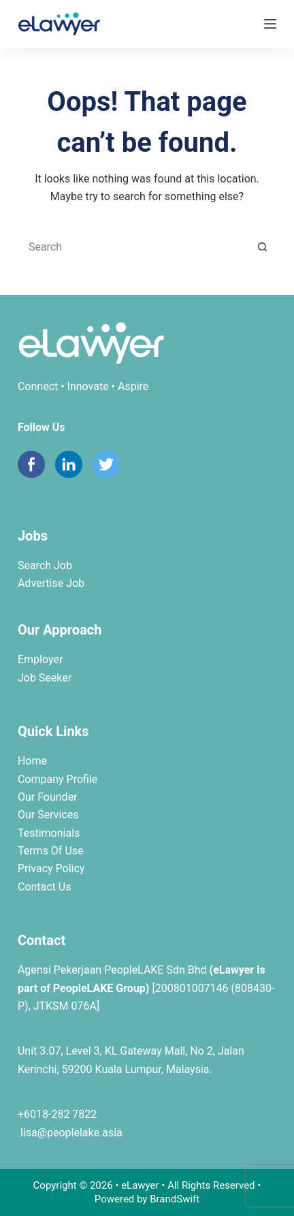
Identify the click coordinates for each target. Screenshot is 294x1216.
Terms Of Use (51, 850)
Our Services (48, 814)
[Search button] (262, 247)
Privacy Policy (51, 868)
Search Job (45, 565)
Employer (40, 659)
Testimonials (49, 833)
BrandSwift (174, 1199)
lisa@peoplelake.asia (70, 1132)
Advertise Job (51, 583)
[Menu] (270, 24)
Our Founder (48, 796)
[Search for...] (133, 247)
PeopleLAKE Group (99, 988)
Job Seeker (44, 677)
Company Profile (57, 779)
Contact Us (44, 886)
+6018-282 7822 (57, 1114)
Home (32, 760)
